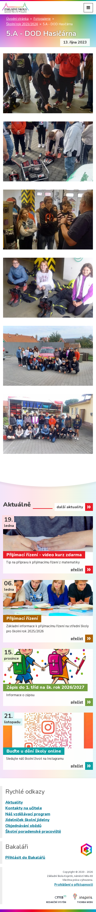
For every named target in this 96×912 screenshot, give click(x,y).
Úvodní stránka (17, 19)
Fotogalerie (42, 19)
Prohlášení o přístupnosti (73, 885)
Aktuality (14, 802)
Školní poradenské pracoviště (33, 831)
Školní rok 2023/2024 (22, 24)
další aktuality (70, 507)
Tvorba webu (83, 899)
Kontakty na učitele (23, 808)
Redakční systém (56, 899)
